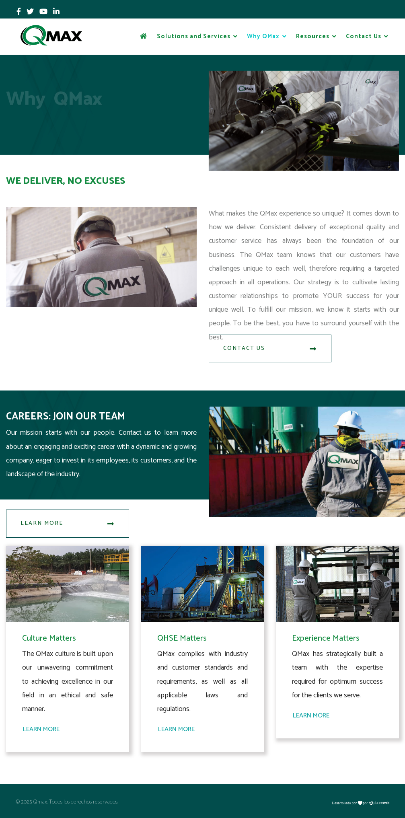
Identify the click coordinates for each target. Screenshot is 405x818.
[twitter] (30, 12)
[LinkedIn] (56, 12)
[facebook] (18, 12)
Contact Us (363, 36)
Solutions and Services (193, 36)
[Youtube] (43, 12)
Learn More (68, 523)
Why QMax (263, 36)
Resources (312, 36)
